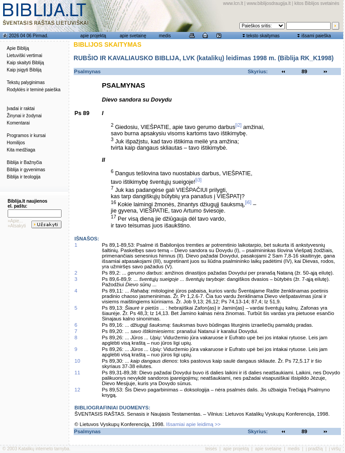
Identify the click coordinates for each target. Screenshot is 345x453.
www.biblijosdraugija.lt (269, 3)
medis (165, 35)
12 (77, 389)
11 (77, 372)
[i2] (238, 125)
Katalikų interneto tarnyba (43, 448)
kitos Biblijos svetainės (316, 3)
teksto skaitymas (262, 35)
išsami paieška (316, 35)
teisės (211, 448)
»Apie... (15, 220)
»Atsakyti (17, 225)
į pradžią (314, 448)
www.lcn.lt (233, 3)
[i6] (248, 202)
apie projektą (93, 35)
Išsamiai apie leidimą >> (193, 424)
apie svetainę (133, 35)
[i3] (198, 179)
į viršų (335, 448)
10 (77, 361)
